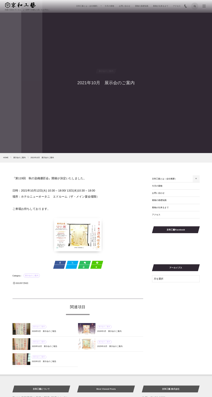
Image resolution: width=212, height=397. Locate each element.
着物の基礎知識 (159, 200)
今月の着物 (157, 186)
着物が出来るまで (160, 207)
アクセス (156, 214)
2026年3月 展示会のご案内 (109, 333)
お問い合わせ (158, 193)
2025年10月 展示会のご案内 (110, 348)
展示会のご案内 (32, 275)
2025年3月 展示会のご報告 (44, 363)
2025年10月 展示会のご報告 (44, 348)
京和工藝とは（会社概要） (164, 179)
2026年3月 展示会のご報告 (44, 333)
